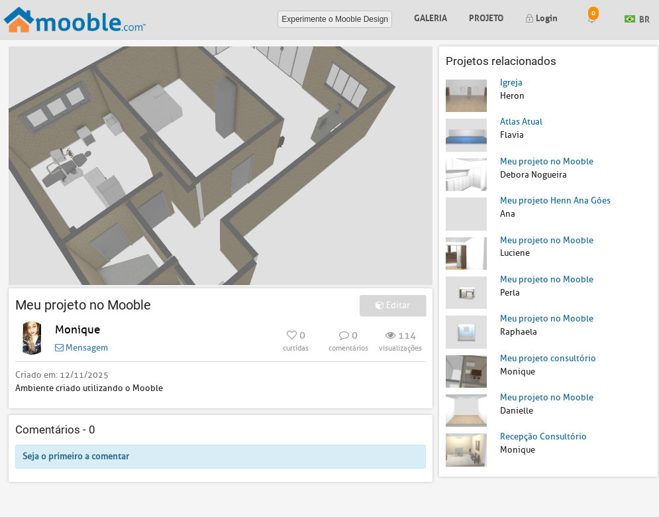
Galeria (430, 17)
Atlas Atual (521, 121)
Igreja (511, 82)
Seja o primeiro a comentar (76, 456)
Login (541, 17)
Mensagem (81, 347)
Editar (393, 305)
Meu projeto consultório (548, 358)
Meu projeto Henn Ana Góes (555, 200)
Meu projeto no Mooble (546, 161)
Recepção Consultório (543, 436)
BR (637, 18)
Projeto (486, 17)
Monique (77, 330)
